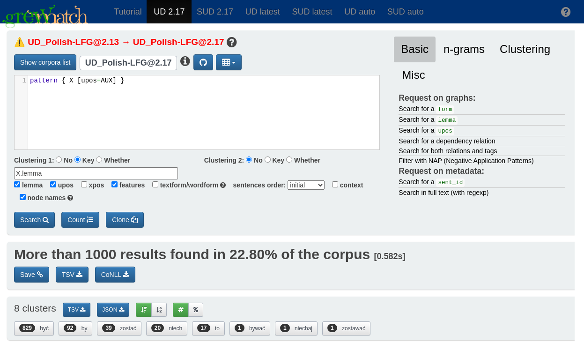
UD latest (262, 11)
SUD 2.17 (215, 11)
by (75, 328)
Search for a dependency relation (447, 141)
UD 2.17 (169, 11)
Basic (415, 49)
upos (59, 185)
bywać (250, 328)
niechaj (296, 328)
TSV (72, 274)
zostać (119, 328)
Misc (413, 74)
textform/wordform (186, 185)
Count (80, 219)
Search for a (426, 109)
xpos (89, 185)
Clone (124, 219)
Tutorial (127, 11)
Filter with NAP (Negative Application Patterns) (466, 160)
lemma (28, 185)
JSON (113, 309)
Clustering (525, 49)
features (125, 185)
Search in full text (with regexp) (443, 192)
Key (84, 160)
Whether (113, 160)
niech (166, 328)
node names (43, 197)
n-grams (464, 49)
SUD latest (312, 11)
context (344, 185)
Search (34, 219)
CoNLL (115, 274)
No (64, 160)
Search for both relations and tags (448, 151)
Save (31, 274)
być (34, 328)
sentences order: (257, 185)
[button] (566, 11)
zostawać (346, 328)
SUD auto (405, 11)
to (208, 328)
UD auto (359, 11)
